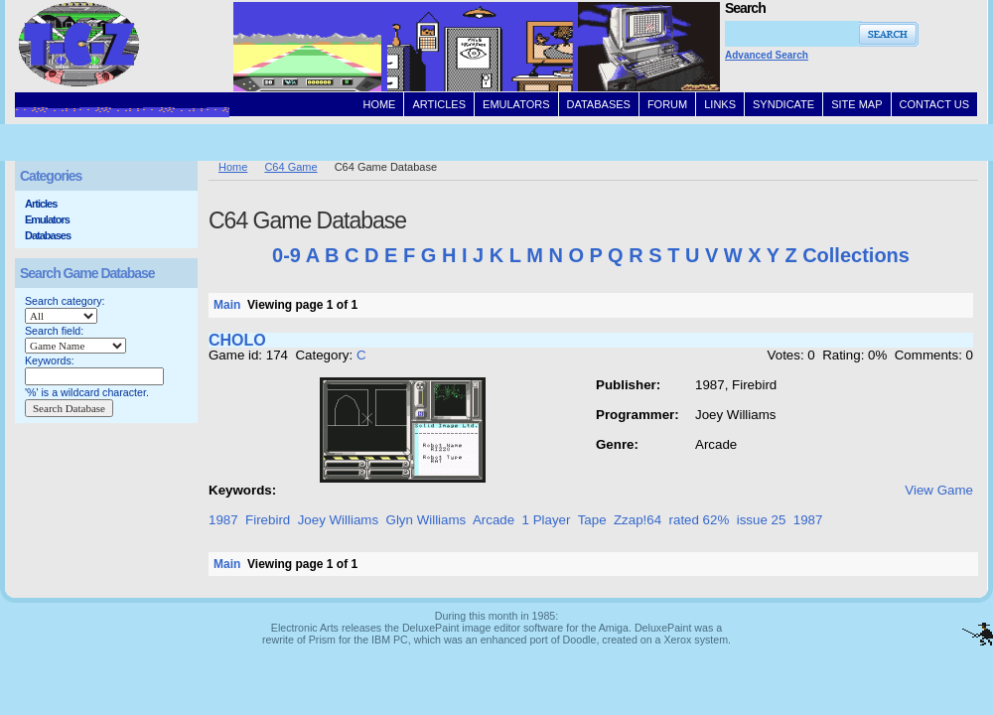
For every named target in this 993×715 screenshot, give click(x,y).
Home (232, 167)
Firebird (267, 519)
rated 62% (699, 519)
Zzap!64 (637, 519)
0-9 (286, 255)
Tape (592, 519)
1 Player (546, 519)
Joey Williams (338, 519)
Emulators (47, 219)
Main (226, 305)
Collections (856, 255)
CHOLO (237, 340)
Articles (41, 204)
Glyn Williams (426, 519)
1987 (223, 519)
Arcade (493, 519)
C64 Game (290, 167)
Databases (48, 235)
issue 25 (761, 519)
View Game (939, 490)
